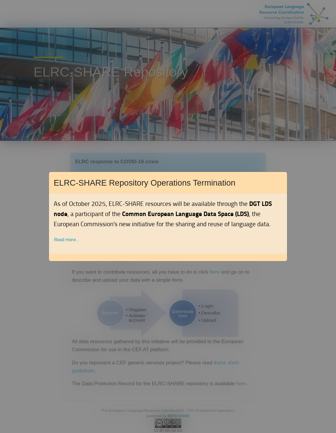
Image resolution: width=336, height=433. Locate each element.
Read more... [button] (66, 239)
